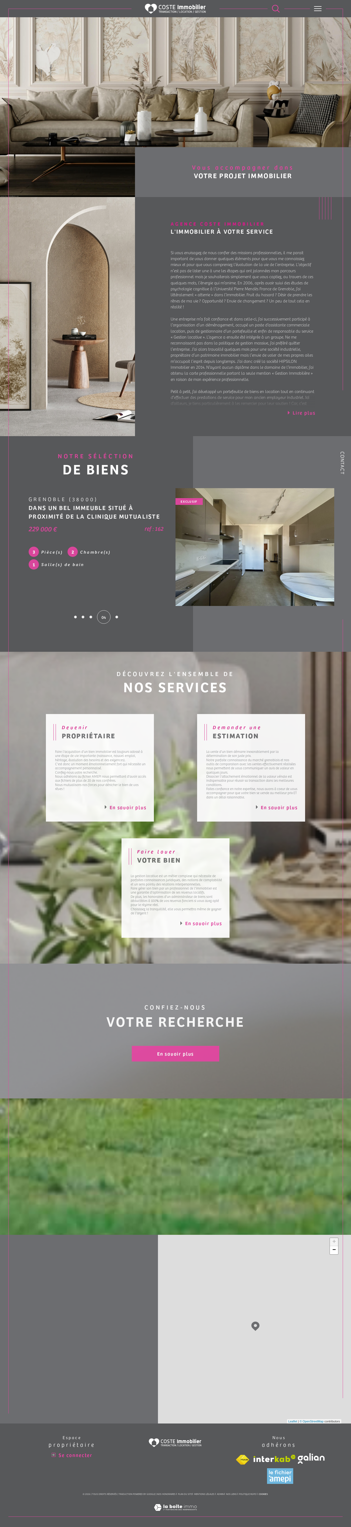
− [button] (334, 1250)
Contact (342, 463)
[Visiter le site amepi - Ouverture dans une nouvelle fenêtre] (280, 1476)
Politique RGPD (247, 1493)
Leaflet (292, 1421)
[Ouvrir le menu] (318, 8)
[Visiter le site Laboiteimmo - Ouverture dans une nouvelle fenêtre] (175, 1513)
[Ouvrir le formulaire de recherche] (276, 8)
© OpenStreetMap (312, 1421)
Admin (220, 1493)
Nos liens (231, 1493)
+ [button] (334, 1242)
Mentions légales (204, 1493)
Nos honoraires (166, 1493)
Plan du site (185, 1493)
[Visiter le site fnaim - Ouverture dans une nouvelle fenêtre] (242, 1459)
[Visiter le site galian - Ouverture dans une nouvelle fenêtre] (311, 1458)
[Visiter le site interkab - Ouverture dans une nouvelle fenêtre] (275, 1458)
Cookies (263, 1494)
